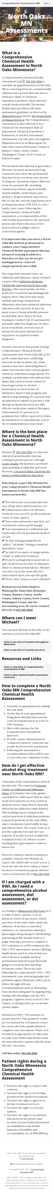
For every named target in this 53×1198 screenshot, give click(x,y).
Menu (47, 4)
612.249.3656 (29, 1053)
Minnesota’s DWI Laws (31, 910)
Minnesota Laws (11, 116)
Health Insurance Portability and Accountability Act (23, 1129)
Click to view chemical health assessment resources (26, 676)
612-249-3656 (34, 81)
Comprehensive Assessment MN (21, 3)
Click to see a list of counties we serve (24, 649)
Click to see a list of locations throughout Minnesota (26, 643)
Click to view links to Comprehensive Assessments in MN (23, 668)
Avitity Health (10, 463)
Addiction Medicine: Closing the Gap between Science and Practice (24, 285)
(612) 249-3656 (28, 1158)
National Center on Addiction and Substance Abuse (24, 789)
